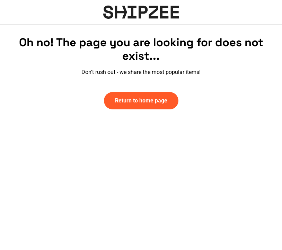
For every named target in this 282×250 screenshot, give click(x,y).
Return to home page (141, 100)
